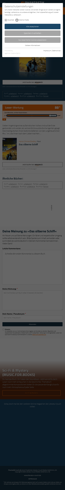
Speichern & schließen (32, 33)
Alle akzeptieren (32, 26)
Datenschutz (56, 50)
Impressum (47, 50)
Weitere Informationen (32, 45)
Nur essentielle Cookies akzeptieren (32, 40)
